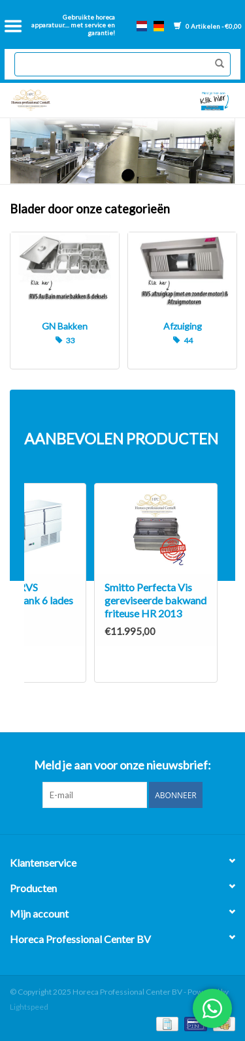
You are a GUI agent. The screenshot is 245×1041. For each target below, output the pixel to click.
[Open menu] (13, 26)
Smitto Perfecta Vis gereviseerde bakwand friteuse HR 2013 (155, 600)
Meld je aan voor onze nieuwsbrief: (122, 765)
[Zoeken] (122, 64)
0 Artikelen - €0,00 (208, 26)
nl (142, 26)
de (159, 26)
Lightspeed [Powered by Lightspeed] (29, 1007)
